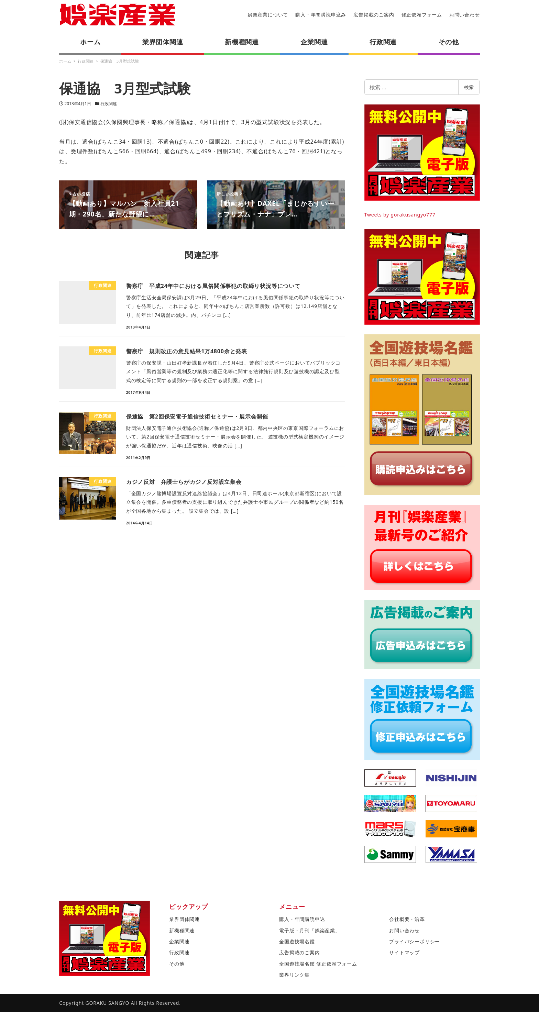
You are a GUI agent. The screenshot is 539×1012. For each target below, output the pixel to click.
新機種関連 (182, 930)
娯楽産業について (268, 14)
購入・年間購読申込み (320, 14)
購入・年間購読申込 (302, 919)
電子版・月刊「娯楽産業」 (309, 930)
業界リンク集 (294, 974)
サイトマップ (404, 952)
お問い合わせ (464, 14)
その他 (176, 963)
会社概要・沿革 (407, 919)
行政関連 (108, 104)
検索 (469, 87)
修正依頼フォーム (422, 14)
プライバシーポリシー (414, 941)
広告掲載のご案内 (373, 14)
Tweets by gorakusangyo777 (400, 214)
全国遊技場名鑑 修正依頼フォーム (318, 963)
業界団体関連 (184, 919)
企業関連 (179, 941)
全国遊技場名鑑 (297, 941)
